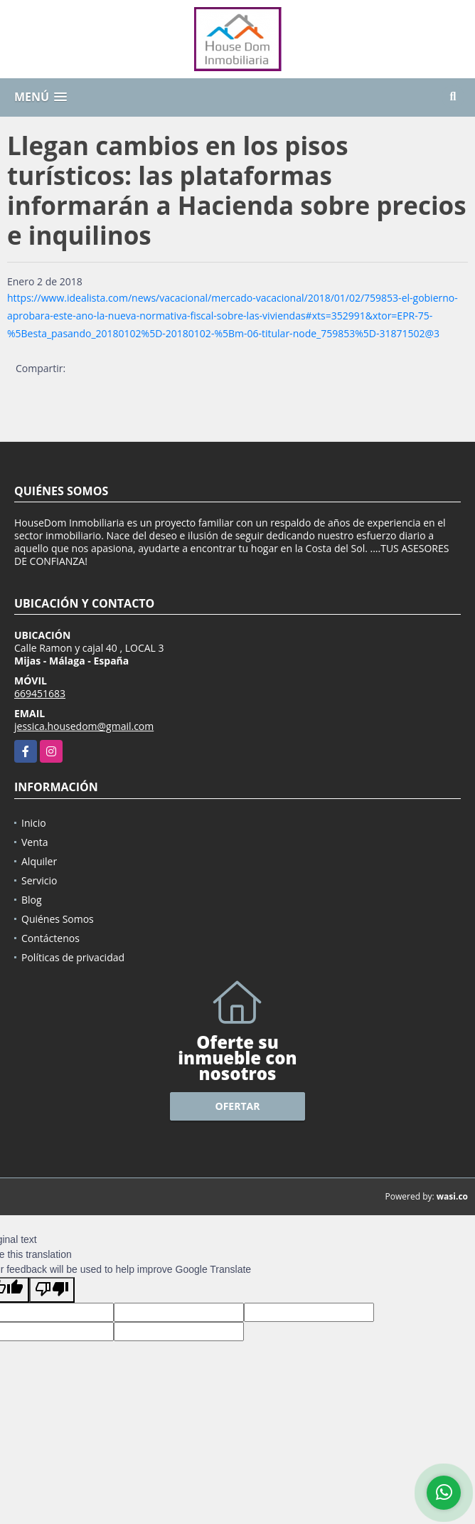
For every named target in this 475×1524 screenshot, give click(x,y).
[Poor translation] (52, 1290)
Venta (34, 842)
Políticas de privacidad (72, 957)
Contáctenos (50, 938)
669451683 (39, 693)
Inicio (33, 823)
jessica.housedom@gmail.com (84, 726)
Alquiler (39, 861)
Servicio (39, 880)
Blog (31, 899)
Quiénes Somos (57, 919)
